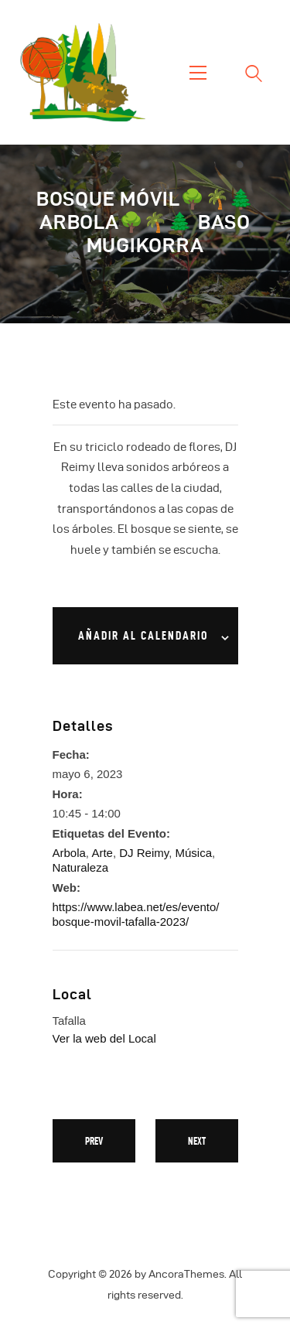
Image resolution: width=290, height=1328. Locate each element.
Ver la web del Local (104, 1038)
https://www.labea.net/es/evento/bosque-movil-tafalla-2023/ (136, 914)
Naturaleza (81, 867)
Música (193, 852)
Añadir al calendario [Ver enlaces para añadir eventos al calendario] (143, 636)
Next (197, 1141)
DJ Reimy (144, 852)
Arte (102, 852)
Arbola (69, 852)
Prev (94, 1141)
